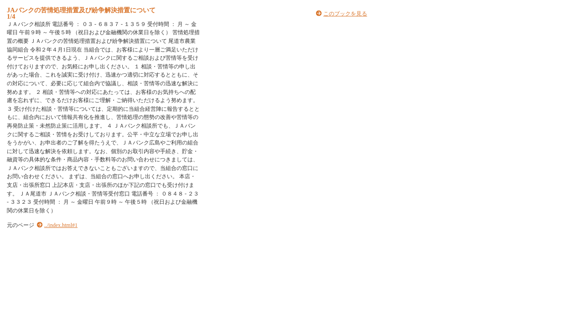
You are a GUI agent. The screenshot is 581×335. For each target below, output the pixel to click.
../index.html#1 (61, 225)
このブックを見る (345, 13)
